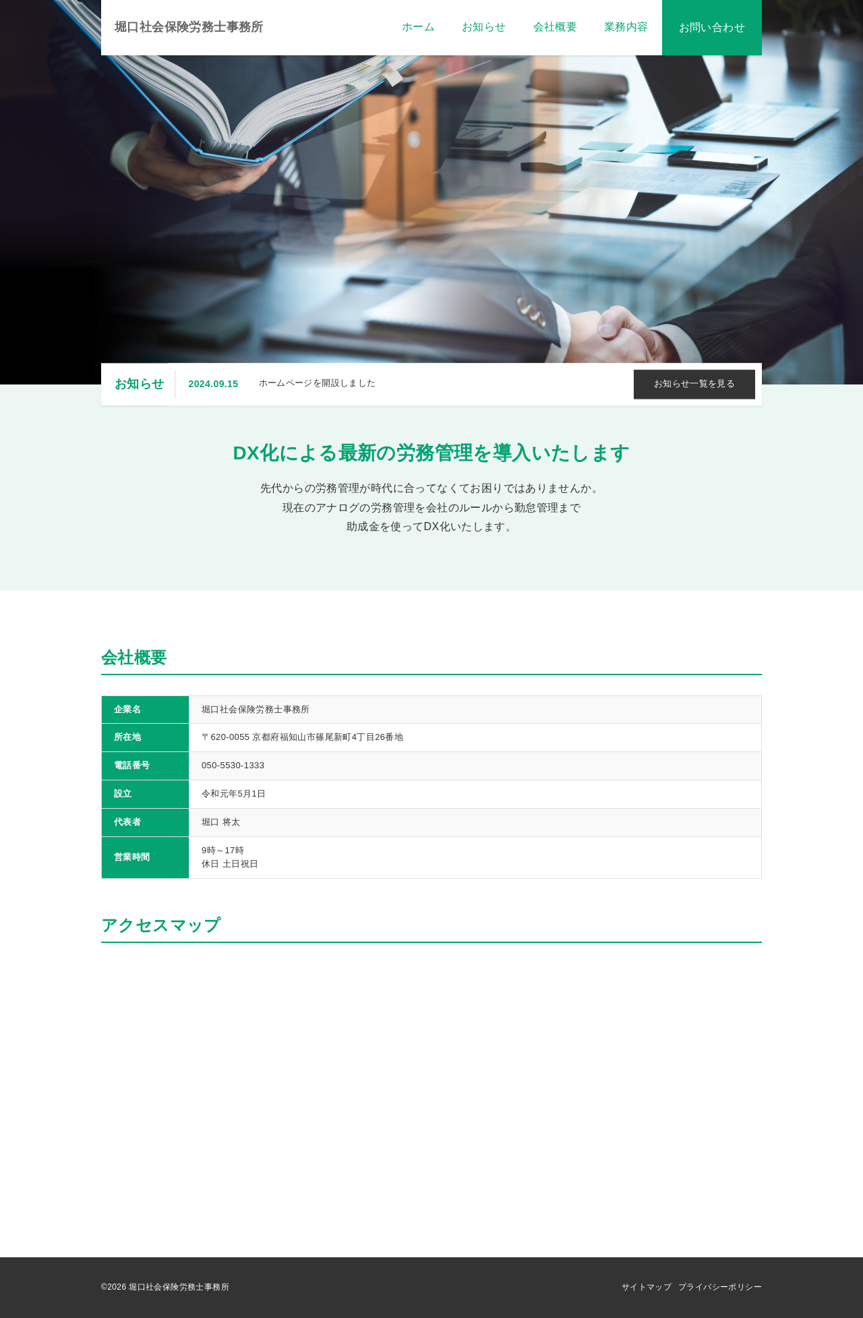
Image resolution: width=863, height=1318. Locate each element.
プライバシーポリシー (720, 1287)
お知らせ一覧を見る (695, 384)
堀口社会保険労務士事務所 (189, 27)
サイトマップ (647, 1287)
